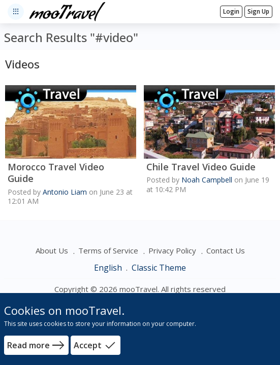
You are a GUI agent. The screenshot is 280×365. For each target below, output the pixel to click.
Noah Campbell (206, 180)
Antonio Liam (65, 192)
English (109, 267)
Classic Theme (159, 267)
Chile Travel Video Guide (201, 167)
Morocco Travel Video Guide (56, 173)
